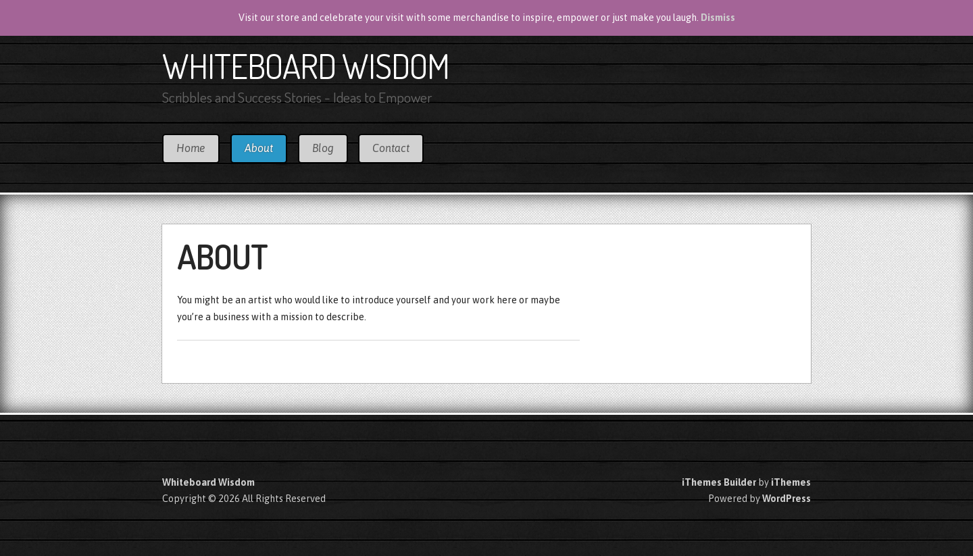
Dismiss (718, 17)
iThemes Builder (719, 482)
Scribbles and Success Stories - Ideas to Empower (297, 97)
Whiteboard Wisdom (305, 65)
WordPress (786, 498)
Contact (390, 148)
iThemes (791, 482)
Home (190, 148)
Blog (323, 148)
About (259, 148)
